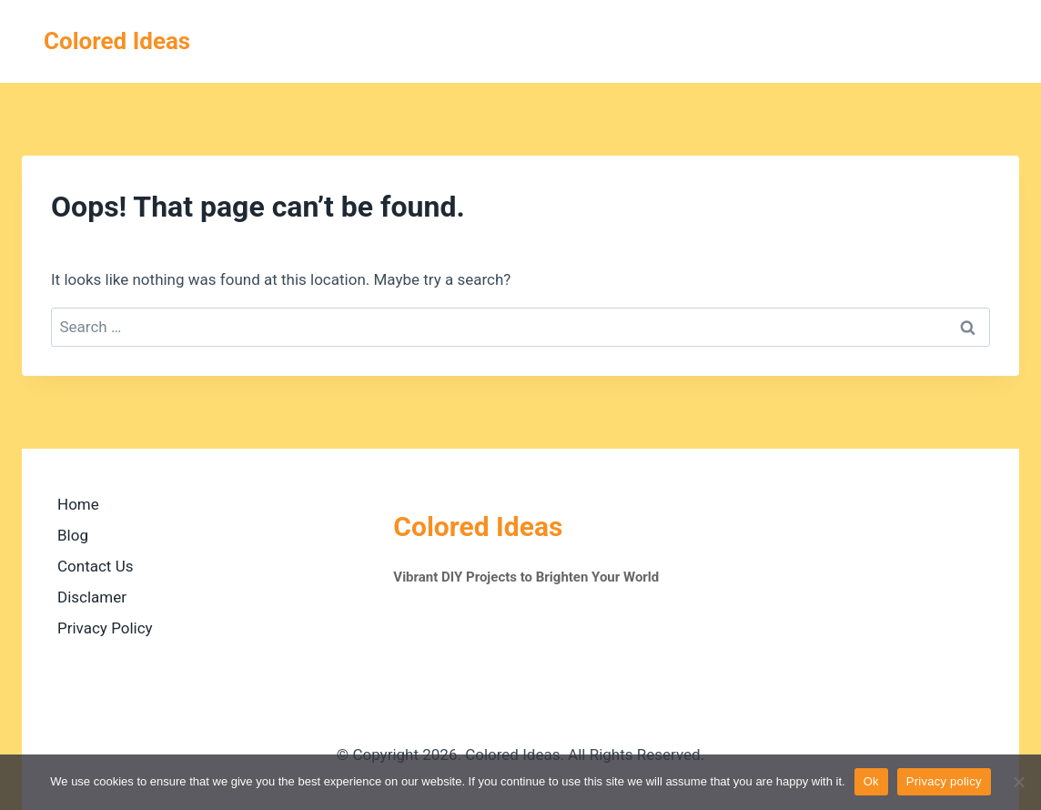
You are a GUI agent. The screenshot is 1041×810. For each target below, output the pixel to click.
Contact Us (95, 566)
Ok (871, 781)
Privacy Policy (105, 628)
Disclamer (91, 597)
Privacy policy (944, 781)
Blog (72, 535)
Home (78, 504)
